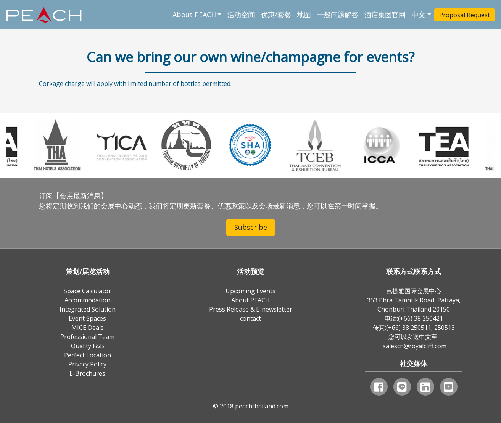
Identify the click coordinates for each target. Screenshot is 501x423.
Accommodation (87, 300)
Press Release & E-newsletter (250, 309)
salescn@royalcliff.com (414, 346)
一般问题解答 (337, 14)
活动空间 (241, 14)
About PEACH (194, 14)
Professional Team (87, 337)
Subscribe (250, 227)
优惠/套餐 (276, 14)
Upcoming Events (250, 291)
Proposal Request (464, 15)
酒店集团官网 (385, 14)
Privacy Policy (87, 364)
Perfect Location (87, 355)
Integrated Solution (88, 309)
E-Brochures (87, 373)
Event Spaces (87, 318)
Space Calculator (87, 291)
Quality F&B (87, 346)
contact (250, 318)
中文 (418, 14)
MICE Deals (87, 327)
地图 (304, 14)
